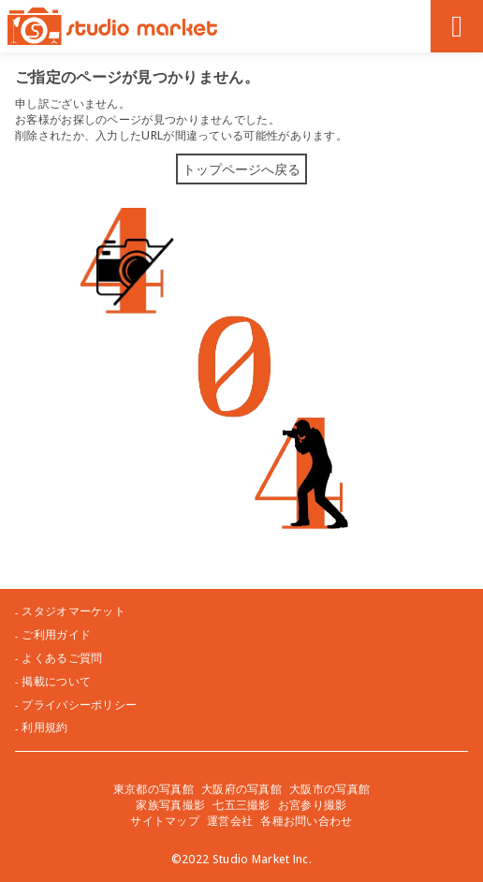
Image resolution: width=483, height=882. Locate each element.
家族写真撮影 (170, 805)
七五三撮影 (241, 805)
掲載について (56, 681)
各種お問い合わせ (306, 821)
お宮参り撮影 (312, 805)
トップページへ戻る (241, 169)
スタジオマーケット (73, 611)
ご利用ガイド (56, 634)
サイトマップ (164, 821)
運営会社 (230, 821)
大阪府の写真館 (241, 789)
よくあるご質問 (62, 658)
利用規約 (44, 727)
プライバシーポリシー (79, 705)
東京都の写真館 (153, 789)
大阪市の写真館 (329, 789)
